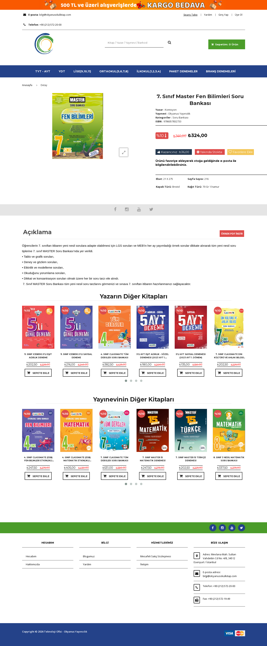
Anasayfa (27, 85)
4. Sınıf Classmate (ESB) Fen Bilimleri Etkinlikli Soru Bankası (38, 460)
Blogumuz (89, 556)
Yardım (87, 564)
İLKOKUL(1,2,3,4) (149, 71)
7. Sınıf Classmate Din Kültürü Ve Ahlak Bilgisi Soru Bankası (229, 357)
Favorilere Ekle (243, 152)
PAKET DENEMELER (183, 71)
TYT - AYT (42, 71)
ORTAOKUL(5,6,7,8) (113, 71)
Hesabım (31, 556)
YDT (62, 71)
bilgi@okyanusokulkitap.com (55, 14)
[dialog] (191, 15)
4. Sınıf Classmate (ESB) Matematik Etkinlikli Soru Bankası (76, 460)
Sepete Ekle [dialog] (40, 373)
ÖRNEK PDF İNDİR (232, 233)
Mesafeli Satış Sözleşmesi (155, 556)
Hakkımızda (33, 564)
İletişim (144, 564)
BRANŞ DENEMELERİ (221, 71)
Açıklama (37, 232)
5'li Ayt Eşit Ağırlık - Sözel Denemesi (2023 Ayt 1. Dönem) (153, 357)
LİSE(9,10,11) (82, 71)
